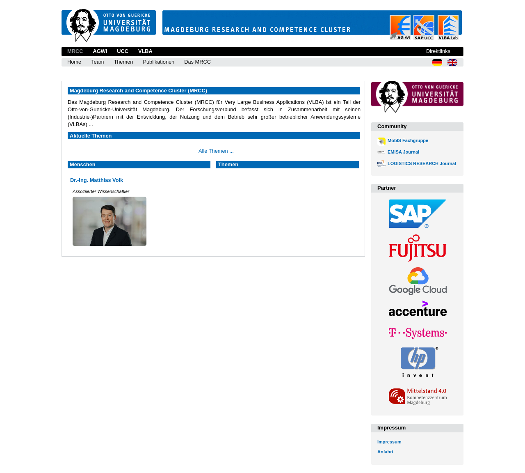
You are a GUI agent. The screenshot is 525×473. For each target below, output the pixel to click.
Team (97, 62)
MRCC (75, 51)
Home (74, 62)
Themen (123, 62)
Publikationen (158, 62)
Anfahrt (385, 451)
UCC (122, 51)
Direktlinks (438, 51)
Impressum (389, 441)
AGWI (100, 51)
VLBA (145, 51)
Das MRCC (197, 62)
